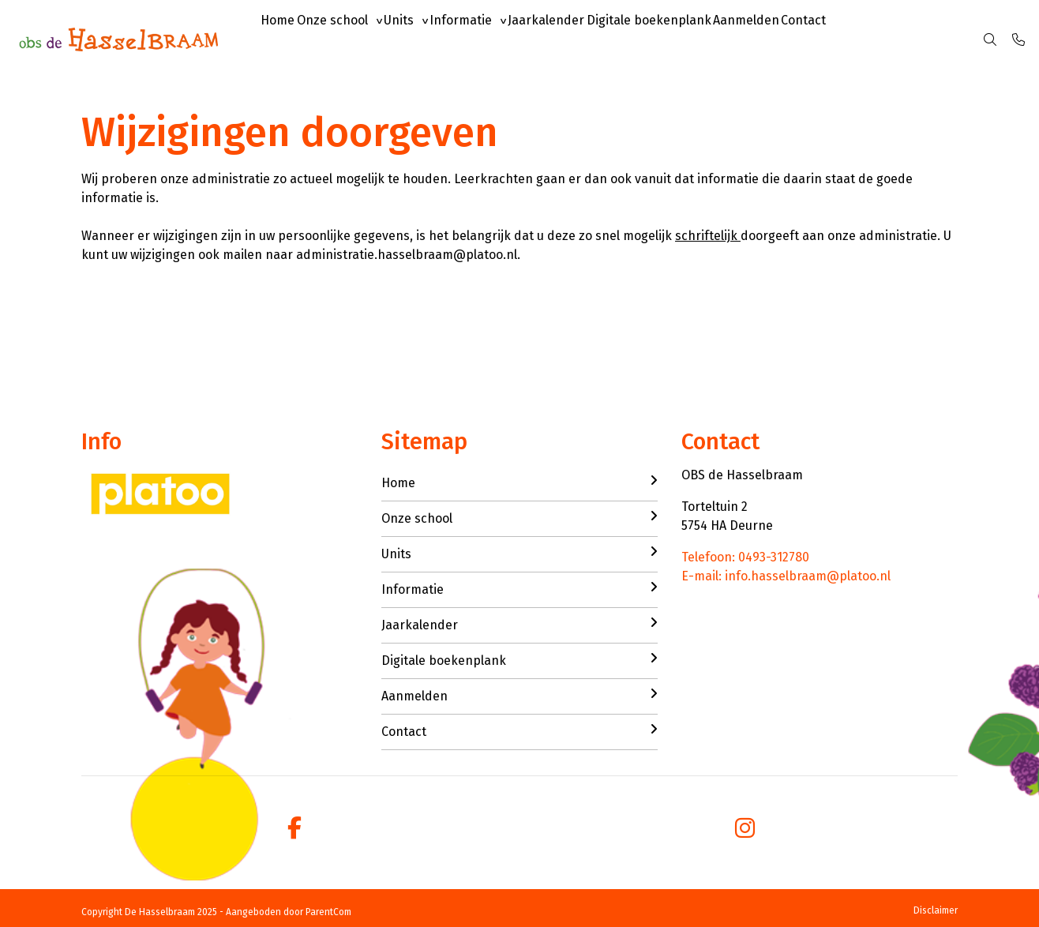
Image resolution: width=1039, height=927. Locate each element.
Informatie (509, 39)
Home (285, 39)
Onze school (352, 39)
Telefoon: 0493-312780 (745, 557)
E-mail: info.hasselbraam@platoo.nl (786, 576)
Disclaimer (935, 910)
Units (433, 39)
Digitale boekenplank (725, 39)
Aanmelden (837, 39)
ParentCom (328, 912)
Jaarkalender (609, 39)
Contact (908, 39)
